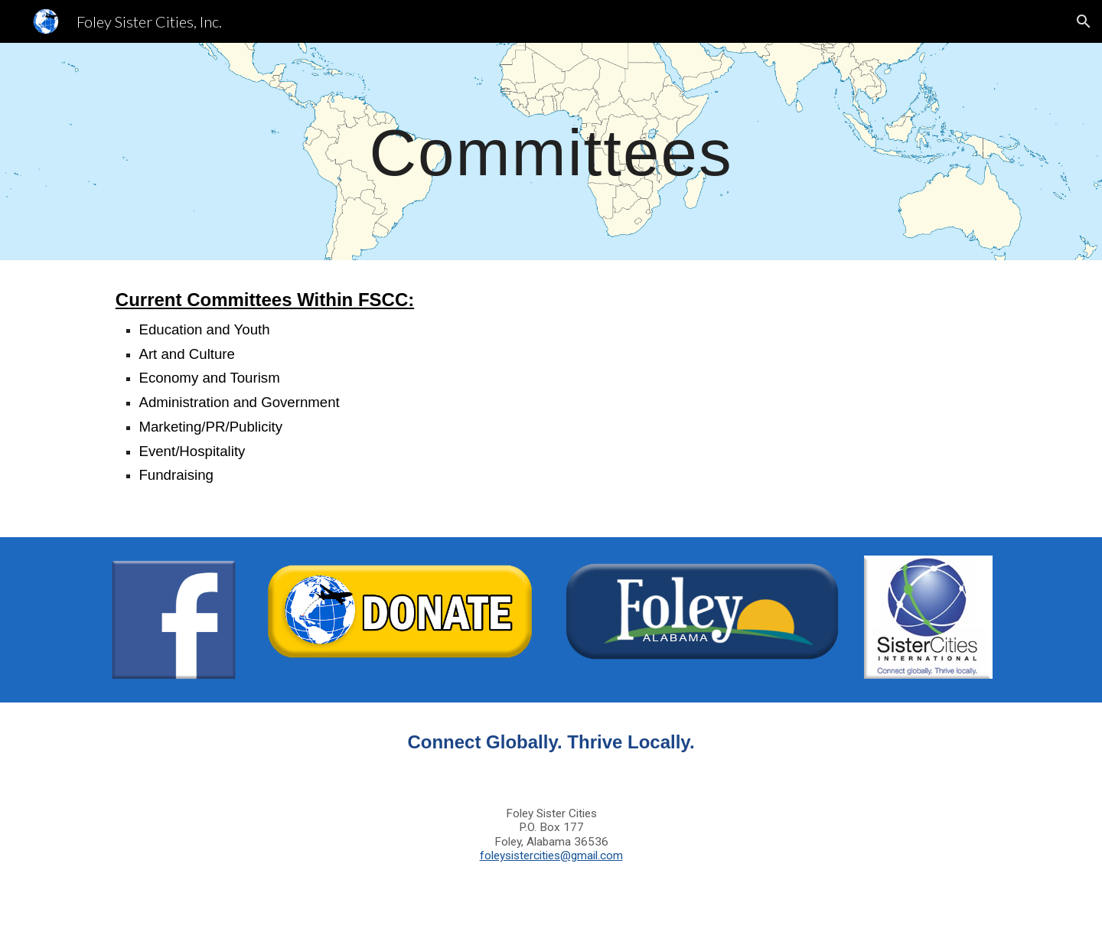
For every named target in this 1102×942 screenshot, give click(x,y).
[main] (551, 151)
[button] (1083, 21)
